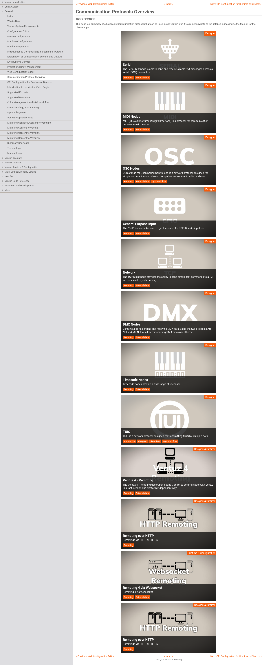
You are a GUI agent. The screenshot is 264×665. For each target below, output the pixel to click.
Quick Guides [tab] (10, 6)
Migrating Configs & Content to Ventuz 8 (29, 122)
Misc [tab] (5, 190)
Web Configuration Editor (20, 72)
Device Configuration (18, 36)
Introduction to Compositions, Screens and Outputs (35, 51)
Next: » (236, 4)
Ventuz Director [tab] (11, 162)
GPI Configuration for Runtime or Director (29, 82)
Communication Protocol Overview (26, 77)
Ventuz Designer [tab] (11, 158)
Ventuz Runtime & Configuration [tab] (19, 167)
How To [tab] (7, 176)
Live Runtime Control (18, 61)
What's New (13, 21)
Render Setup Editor (18, 46)
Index (10, 16)
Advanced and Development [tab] (17, 185)
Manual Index (14, 153)
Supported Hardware (18, 97)
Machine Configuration (19, 41)
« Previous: (95, 4)
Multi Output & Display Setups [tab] (18, 172)
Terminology (14, 148)
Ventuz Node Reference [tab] (15, 181)
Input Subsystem (16, 112)
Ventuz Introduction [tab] (13, 2)
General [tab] (7, 11)
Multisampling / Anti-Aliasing (23, 107)
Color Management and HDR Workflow (28, 102)
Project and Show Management (24, 67)
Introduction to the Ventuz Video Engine (28, 87)
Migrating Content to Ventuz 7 (23, 127)
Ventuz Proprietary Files (20, 117)
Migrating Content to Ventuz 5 (23, 138)
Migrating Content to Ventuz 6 (23, 132)
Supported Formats (17, 92)
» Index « (168, 4)
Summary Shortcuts (18, 143)
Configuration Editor (18, 31)
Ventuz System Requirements (23, 26)
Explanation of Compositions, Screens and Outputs (34, 56)
